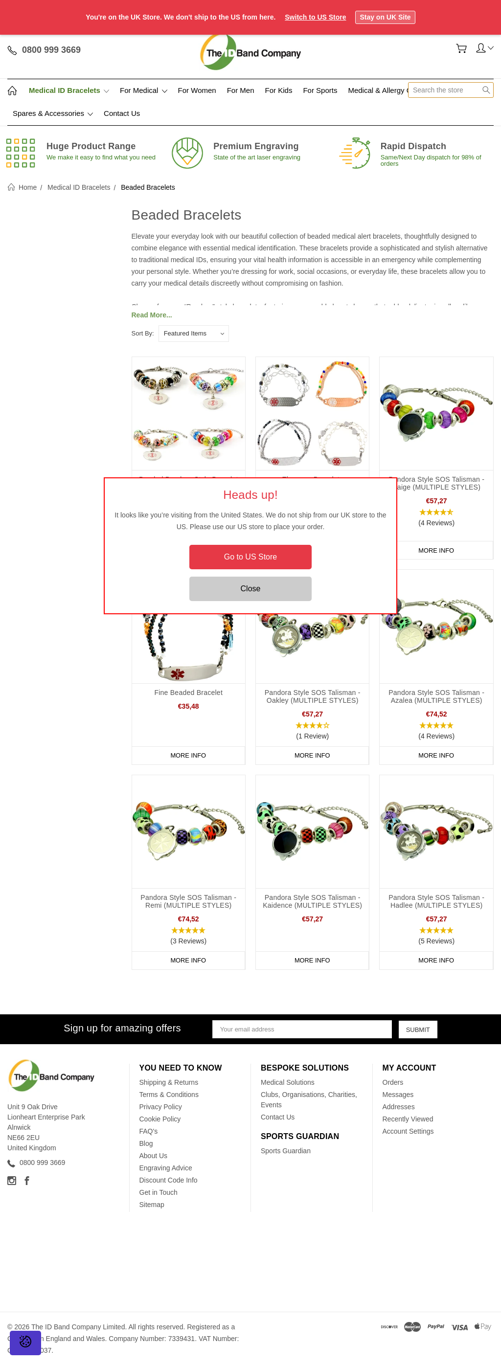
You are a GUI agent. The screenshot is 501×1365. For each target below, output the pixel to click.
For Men (240, 90)
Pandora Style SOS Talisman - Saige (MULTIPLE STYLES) (436, 483)
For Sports (320, 90)
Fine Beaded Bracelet (188, 692)
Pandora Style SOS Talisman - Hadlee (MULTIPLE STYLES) (436, 901)
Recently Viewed (408, 1119)
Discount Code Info (168, 1180)
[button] (436, 518)
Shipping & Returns (169, 1082)
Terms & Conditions (169, 1094)
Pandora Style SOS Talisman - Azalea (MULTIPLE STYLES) (436, 696)
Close (251, 588)
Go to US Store (250, 557)
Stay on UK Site (385, 17)
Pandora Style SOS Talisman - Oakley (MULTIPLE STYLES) (313, 696)
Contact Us (122, 113)
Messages (398, 1094)
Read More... (152, 315)
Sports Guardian (286, 1151)
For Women (197, 90)
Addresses (399, 1107)
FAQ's (148, 1131)
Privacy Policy (160, 1107)
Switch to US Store (315, 17)
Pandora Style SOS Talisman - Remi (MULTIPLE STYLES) (188, 901)
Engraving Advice (165, 1168)
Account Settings (408, 1131)
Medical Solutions (288, 1082)
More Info (436, 550)
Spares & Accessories (53, 113)
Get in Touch (158, 1192)
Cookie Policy (160, 1119)
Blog (146, 1143)
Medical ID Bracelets (69, 90)
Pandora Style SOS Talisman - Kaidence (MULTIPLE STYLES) (312, 901)
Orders (393, 1082)
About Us (153, 1156)
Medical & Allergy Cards (387, 90)
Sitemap (151, 1204)
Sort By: (143, 333)
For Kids (279, 90)
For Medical (143, 90)
